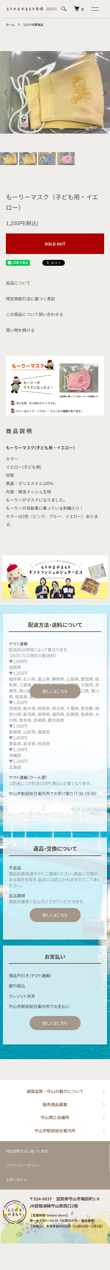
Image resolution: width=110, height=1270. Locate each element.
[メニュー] (95, 9)
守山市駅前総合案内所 (55, 1130)
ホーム (10, 24)
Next (103, 92)
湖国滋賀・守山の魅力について (55, 1091)
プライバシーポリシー (23, 1165)
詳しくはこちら (54, 691)
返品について (18, 283)
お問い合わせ (16, 1179)
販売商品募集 (55, 1104)
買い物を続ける (20, 330)
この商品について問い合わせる (34, 314)
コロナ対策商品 (33, 24)
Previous (6, 92)
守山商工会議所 (55, 1117)
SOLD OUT (55, 244)
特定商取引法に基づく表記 (30, 299)
